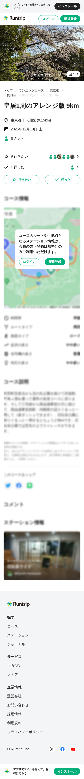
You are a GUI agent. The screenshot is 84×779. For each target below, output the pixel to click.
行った (62, 179)
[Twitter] (51, 749)
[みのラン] (13, 138)
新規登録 (70, 19)
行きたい (21, 179)
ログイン (48, 19)
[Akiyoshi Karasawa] (24, 573)
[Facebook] (62, 749)
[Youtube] (73, 749)
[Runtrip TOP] (14, 18)
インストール (67, 6)
